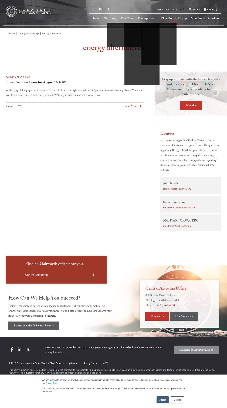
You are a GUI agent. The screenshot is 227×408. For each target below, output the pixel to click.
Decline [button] (177, 400)
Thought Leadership (174, 18)
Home (95, 18)
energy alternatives (52, 33)
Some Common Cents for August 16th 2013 (37, 83)
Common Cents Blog (18, 77)
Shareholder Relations (205, 18)
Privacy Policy (52, 383)
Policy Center (91, 363)
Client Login (211, 9)
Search (194, 9)
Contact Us (179, 9)
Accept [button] (163, 400)
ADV (105, 363)
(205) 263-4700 (166, 305)
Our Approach (147, 18)
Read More (130, 106)
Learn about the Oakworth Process (34, 326)
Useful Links (163, 9)
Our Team (127, 18)
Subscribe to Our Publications (196, 350)
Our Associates (184, 316)
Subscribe (190, 105)
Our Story (110, 18)
